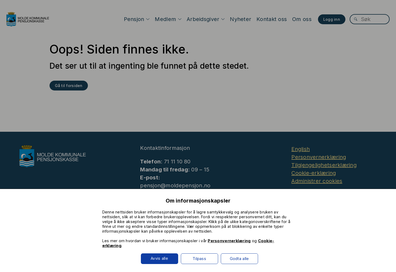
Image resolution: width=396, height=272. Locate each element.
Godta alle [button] (239, 258)
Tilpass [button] (199, 258)
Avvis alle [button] (159, 258)
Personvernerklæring (229, 240)
